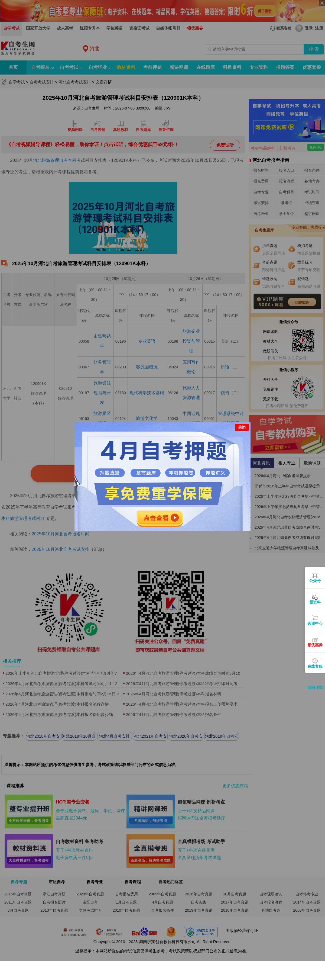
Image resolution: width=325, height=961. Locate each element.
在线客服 (315, 666)
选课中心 (315, 623)
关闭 (242, 421)
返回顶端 (315, 687)
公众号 (315, 580)
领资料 (315, 602)
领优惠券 (315, 645)
